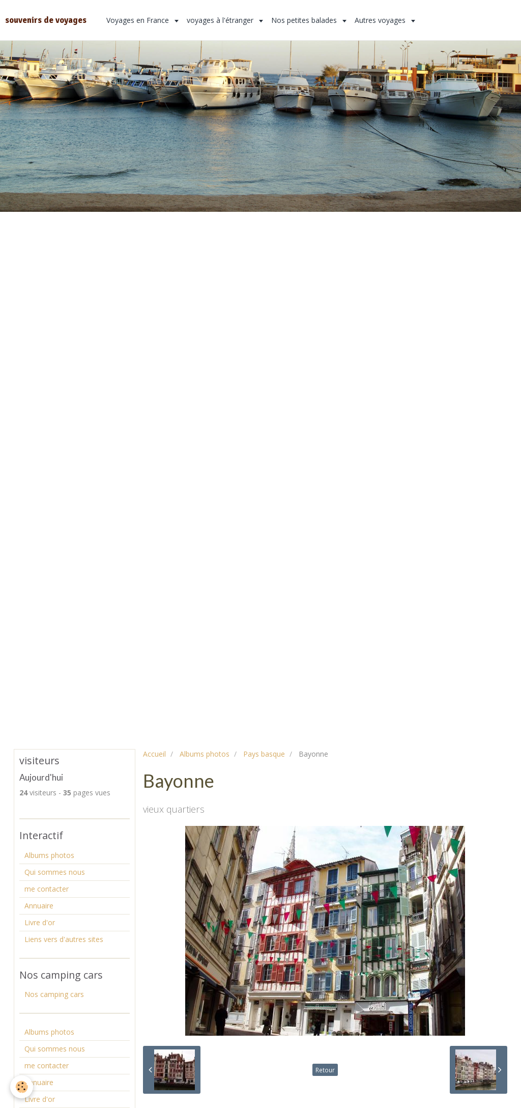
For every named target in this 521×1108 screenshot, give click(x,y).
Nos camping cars (54, 994)
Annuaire (38, 905)
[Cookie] (21, 1086)
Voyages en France (138, 20)
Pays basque (264, 754)
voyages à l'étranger (221, 20)
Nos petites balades (305, 20)
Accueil (154, 754)
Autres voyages (381, 20)
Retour (325, 1070)
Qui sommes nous (54, 872)
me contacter (46, 889)
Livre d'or (39, 922)
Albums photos (204, 754)
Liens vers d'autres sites (63, 939)
